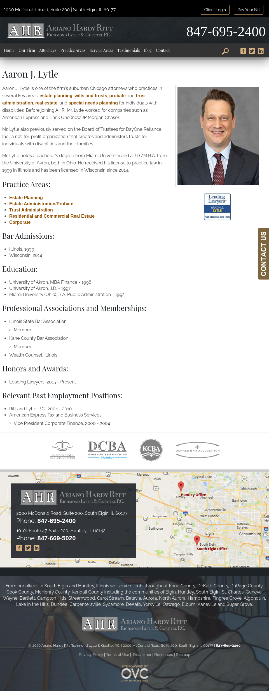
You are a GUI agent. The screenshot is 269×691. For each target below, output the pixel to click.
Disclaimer (142, 654)
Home (9, 50)
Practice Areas (72, 50)
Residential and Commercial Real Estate (52, 216)
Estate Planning (26, 197)
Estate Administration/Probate (41, 203)
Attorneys (47, 50)
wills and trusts (90, 95)
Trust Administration (31, 210)
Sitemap (183, 654)
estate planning (55, 95)
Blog (148, 50)
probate (117, 95)
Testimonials (128, 50)
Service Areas (101, 50)
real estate (46, 103)
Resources (163, 654)
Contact (163, 50)
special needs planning (94, 103)
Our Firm (27, 50)
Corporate (20, 222)
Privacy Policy (91, 654)
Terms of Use (117, 654)
